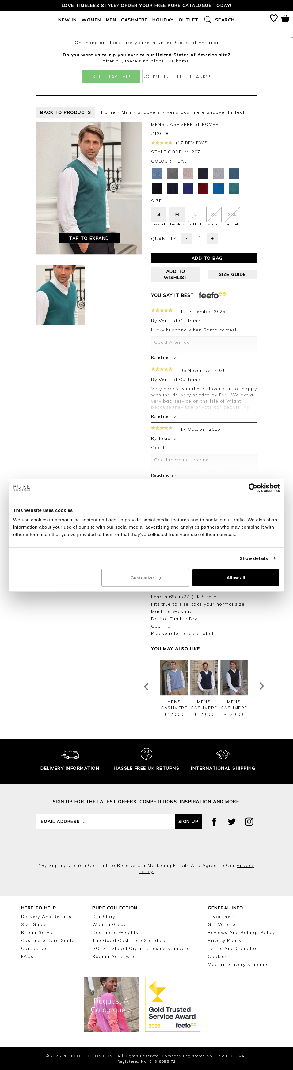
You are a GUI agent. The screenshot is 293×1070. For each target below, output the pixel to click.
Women (91, 20)
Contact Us (34, 948)
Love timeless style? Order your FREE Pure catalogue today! (147, 5)
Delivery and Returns (46, 916)
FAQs (27, 956)
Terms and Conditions (235, 948)
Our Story (104, 916)
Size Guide (34, 924)
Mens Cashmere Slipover (174, 708)
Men (111, 20)
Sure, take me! (111, 76)
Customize (146, 577)
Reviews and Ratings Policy (241, 932)
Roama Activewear (115, 956)
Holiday (163, 20)
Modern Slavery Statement (240, 964)
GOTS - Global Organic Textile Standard (141, 948)
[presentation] (146, 846)
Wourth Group (109, 924)
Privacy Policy (225, 940)
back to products (65, 112)
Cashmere (134, 20)
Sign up (188, 821)
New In (67, 20)
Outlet (189, 20)
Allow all (235, 577)
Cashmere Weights (115, 932)
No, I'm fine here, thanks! (177, 76)
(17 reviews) (180, 143)
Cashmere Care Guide (48, 940)
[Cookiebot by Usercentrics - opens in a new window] (253, 487)
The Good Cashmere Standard (129, 940)
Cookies (217, 956)
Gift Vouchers (224, 924)
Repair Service (38, 932)
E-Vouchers (221, 916)
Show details (254, 558)
